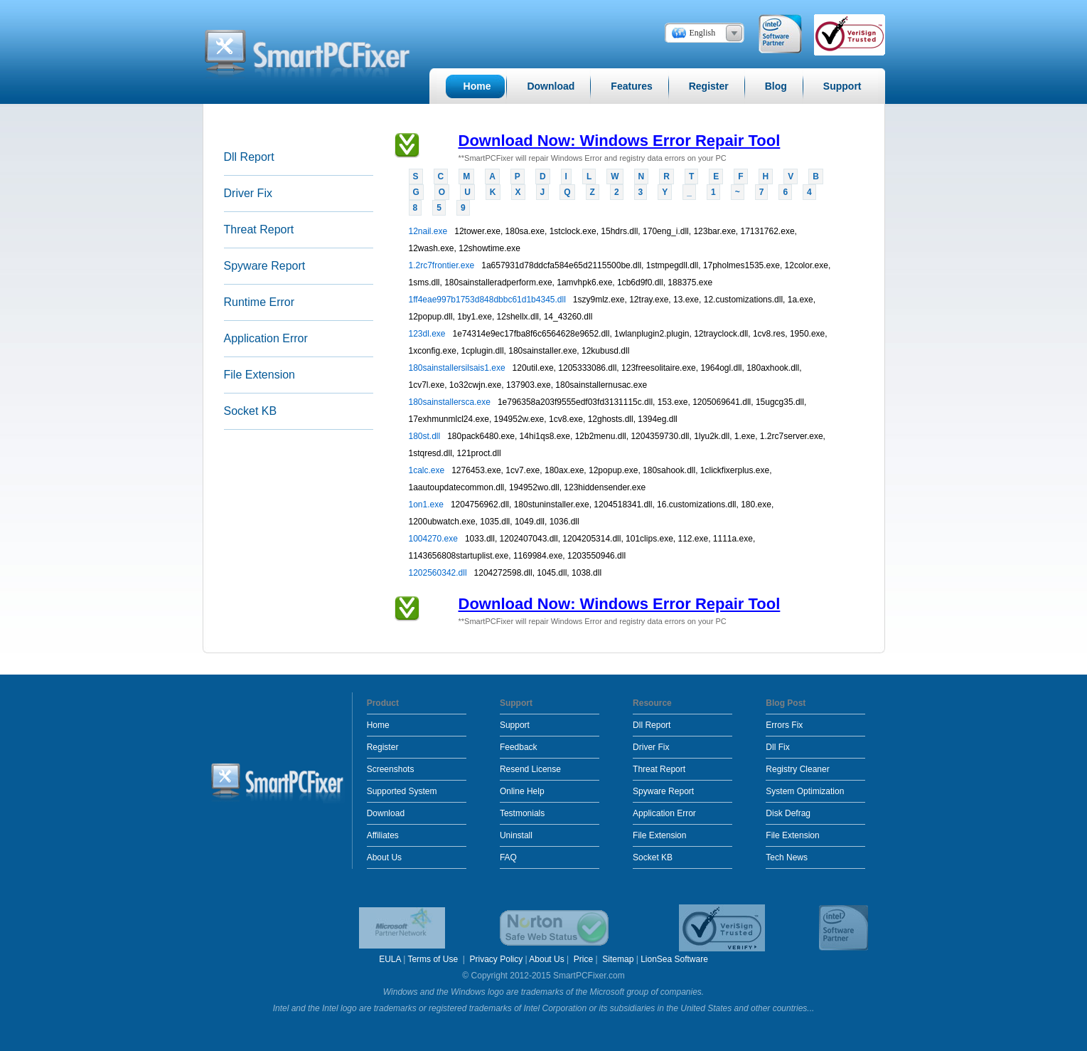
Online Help (522, 791)
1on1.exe (427, 504)
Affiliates (383, 835)
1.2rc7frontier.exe (443, 265)
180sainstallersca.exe (451, 402)
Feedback (518, 747)
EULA (390, 959)
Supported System (402, 791)
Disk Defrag (788, 813)
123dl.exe (428, 334)
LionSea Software (674, 959)
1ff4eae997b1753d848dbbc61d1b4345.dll (489, 300)
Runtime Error (259, 302)
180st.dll (426, 436)
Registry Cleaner (797, 769)
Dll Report (249, 157)
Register (383, 747)
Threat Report (259, 229)
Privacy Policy (496, 959)
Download (386, 813)
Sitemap (617, 959)
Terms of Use (433, 959)
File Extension (260, 375)
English (703, 33)
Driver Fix (248, 193)
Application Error (266, 338)
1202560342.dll (439, 573)
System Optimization (805, 791)
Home (378, 725)
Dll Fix (777, 747)
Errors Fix (784, 725)
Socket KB (250, 411)
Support (515, 725)
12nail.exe (429, 231)
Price (583, 959)
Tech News (787, 857)
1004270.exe (435, 539)
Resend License (530, 769)
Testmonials (522, 813)
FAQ (508, 857)
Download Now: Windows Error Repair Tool (620, 140)
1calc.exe (428, 470)
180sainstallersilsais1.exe (458, 368)
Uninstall (516, 835)
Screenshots (390, 769)
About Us (384, 857)
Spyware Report (265, 266)
